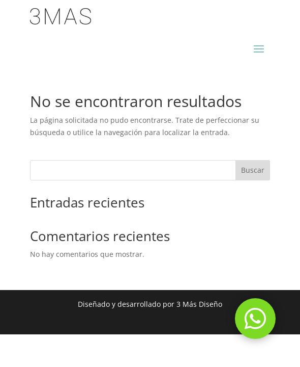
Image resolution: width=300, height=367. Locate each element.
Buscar (252, 170)
